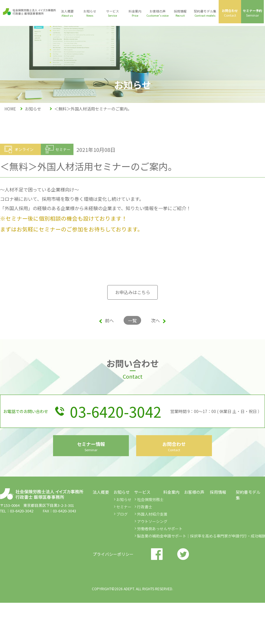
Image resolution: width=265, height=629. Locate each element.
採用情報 (218, 518)
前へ (104, 320)
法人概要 (101, 518)
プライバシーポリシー (113, 580)
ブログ (122, 540)
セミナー (123, 533)
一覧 (132, 320)
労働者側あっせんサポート (159, 555)
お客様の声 (194, 518)
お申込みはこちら (132, 292)
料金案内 (171, 518)
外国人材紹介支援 (152, 540)
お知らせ (123, 525)
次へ (160, 320)
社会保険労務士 (150, 525)
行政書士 (144, 533)
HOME (10, 109)
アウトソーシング (152, 547)
